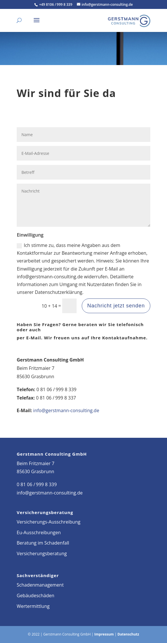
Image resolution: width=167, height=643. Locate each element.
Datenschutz (128, 634)
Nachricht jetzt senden (116, 306)
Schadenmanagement (40, 585)
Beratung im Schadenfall (43, 543)
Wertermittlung (33, 606)
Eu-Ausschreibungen (39, 532)
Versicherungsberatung (42, 553)
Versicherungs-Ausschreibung (48, 522)
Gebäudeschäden (35, 595)
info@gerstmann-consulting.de (66, 410)
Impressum (104, 634)
